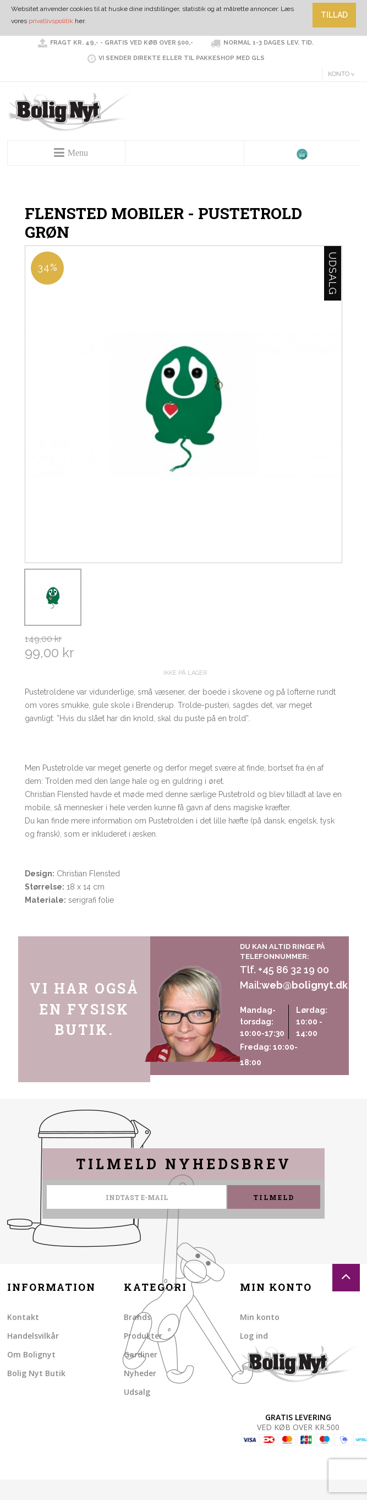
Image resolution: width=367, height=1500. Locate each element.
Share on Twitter (58, 925)
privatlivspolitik (51, 21)
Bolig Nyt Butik (36, 1373)
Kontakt (23, 1317)
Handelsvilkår (33, 1335)
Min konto (260, 1317)
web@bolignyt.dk (304, 985)
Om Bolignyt (31, 1354)
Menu (78, 152)
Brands (137, 1317)
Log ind (254, 1335)
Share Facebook (36, 925)
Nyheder (140, 1373)
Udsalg (137, 1392)
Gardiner (140, 1354)
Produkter (143, 1335)
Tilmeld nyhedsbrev (184, 1164)
